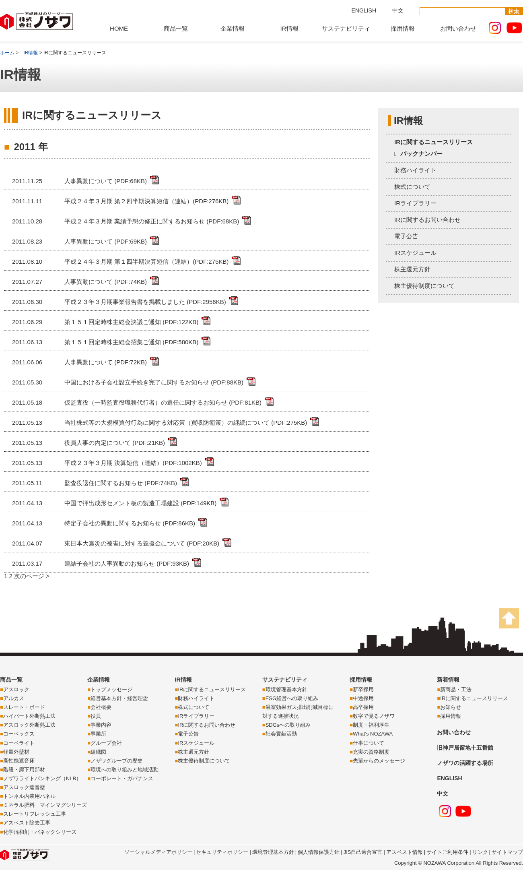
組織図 (98, 752)
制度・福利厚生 (371, 725)
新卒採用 (363, 689)
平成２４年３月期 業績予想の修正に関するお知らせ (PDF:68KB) (151, 221)
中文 (398, 10)
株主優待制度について (424, 285)
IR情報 (289, 28)
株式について (412, 186)
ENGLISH (364, 10)
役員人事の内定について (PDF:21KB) (114, 442)
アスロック (16, 689)
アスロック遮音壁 (24, 787)
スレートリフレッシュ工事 (34, 814)
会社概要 (101, 707)
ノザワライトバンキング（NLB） (42, 778)
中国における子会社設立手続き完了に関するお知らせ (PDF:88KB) (153, 382)
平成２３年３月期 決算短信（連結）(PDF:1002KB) (133, 462)
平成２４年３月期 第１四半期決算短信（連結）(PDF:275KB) (146, 261)
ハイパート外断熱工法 (29, 716)
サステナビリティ (346, 28)
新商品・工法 (456, 689)
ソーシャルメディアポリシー (158, 852)
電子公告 (406, 236)
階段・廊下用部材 (24, 770)
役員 (96, 716)
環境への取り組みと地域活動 (125, 770)
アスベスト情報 (404, 852)
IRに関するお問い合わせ (427, 219)
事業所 (98, 734)
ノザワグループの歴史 (117, 761)
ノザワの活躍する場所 (465, 763)
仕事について (368, 743)
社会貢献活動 (281, 734)
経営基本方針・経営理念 (119, 698)
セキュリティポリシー (222, 852)
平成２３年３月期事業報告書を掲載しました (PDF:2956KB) (145, 301)
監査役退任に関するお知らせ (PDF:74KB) (120, 482)
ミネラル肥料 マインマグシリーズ (45, 805)
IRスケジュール (415, 252)
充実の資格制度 (371, 752)
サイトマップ (507, 852)
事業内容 (101, 725)
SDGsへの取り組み (288, 725)
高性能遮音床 (19, 761)
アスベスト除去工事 (26, 823)
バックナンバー (421, 153)
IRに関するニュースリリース (433, 141)
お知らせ (450, 707)
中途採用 (363, 698)
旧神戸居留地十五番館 (465, 747)
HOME (119, 28)
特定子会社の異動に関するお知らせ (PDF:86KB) (129, 523)
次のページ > (31, 575)
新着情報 (448, 679)
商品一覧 (176, 28)
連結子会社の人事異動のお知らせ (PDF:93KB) (126, 563)
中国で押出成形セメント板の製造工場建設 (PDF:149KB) (140, 503)
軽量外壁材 (16, 752)
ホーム (7, 53)
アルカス (13, 698)
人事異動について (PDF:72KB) (105, 362)
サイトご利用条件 (447, 852)
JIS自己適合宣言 (363, 852)
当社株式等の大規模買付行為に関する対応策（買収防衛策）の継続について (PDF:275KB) (185, 422)
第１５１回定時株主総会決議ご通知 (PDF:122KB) (131, 321)
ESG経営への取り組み (292, 698)
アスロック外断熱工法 (29, 725)
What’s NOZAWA (373, 734)
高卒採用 (363, 707)
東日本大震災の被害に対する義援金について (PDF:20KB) (141, 543)
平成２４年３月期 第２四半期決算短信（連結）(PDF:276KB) (146, 201)
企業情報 (232, 28)
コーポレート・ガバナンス (122, 778)
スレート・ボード (24, 707)
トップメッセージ (111, 689)
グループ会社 (106, 743)
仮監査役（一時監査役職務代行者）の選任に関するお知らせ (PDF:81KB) (163, 402)
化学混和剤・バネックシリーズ (39, 832)
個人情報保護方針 (319, 852)
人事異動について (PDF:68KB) (105, 181)
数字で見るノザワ (374, 716)
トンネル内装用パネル (29, 796)
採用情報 (403, 28)
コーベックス (19, 734)
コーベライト (19, 743)
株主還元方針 (412, 269)
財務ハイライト (415, 170)
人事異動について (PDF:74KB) (105, 281)
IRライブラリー (415, 203)
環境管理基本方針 (286, 689)
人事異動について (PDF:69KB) (105, 241)
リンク (480, 852)
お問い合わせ (458, 28)
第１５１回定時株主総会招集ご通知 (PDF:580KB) (131, 342)
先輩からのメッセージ (379, 761)
